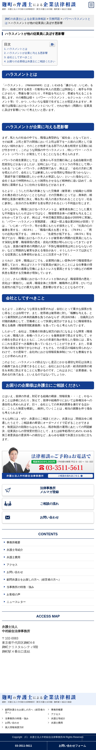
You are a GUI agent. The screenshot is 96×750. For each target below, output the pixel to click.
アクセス (12, 564)
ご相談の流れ (49, 503)
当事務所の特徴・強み (20, 587)
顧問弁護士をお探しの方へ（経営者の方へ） (34, 579)
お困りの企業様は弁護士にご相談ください (31, 61)
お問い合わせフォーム (72, 745)
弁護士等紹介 (15, 549)
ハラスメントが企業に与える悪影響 (27, 52)
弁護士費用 (13, 557)
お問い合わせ (49, 517)
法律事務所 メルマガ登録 (49, 490)
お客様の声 (13, 594)
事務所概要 (13, 542)
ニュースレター (16, 601)
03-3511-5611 (23, 745)
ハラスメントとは (17, 48)
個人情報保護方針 (14, 727)
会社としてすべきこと (19, 57)
